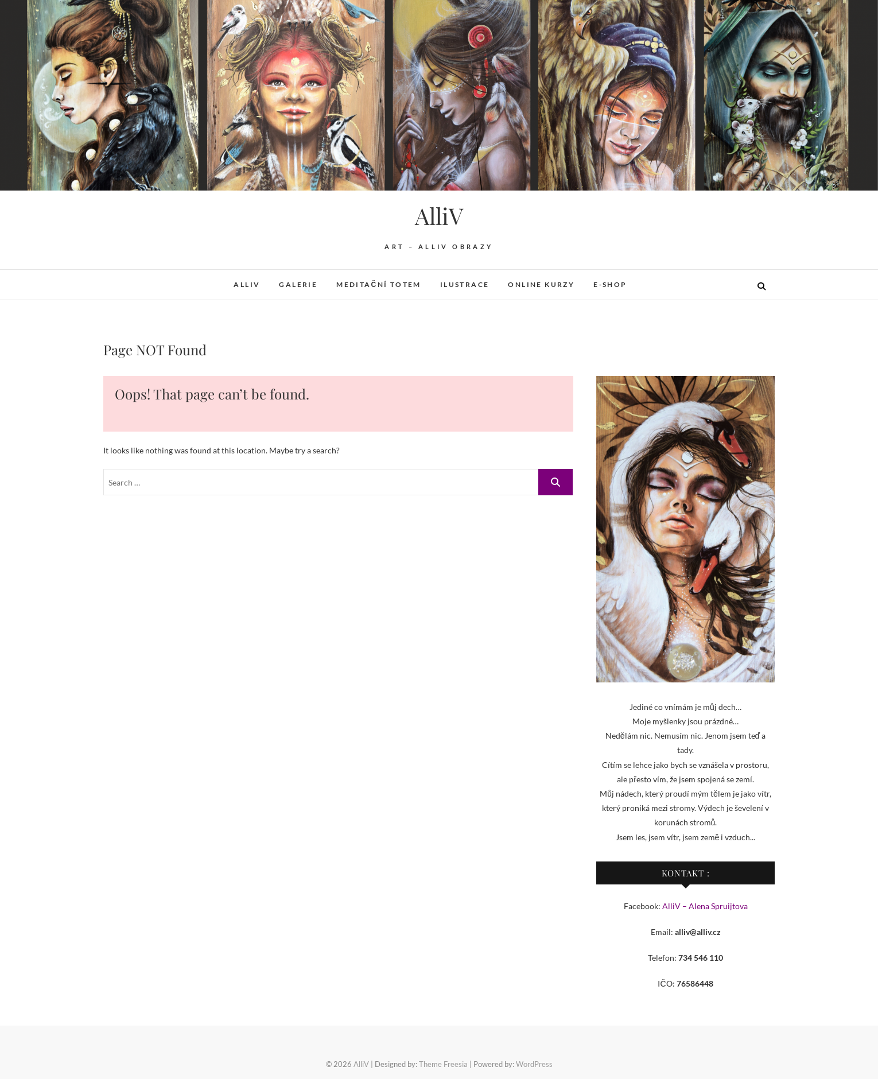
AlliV (439, 216)
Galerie (298, 284)
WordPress (534, 1064)
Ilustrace (464, 284)
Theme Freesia (443, 1064)
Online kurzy (541, 284)
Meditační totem (378, 284)
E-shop (610, 284)
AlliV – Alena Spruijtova (705, 906)
